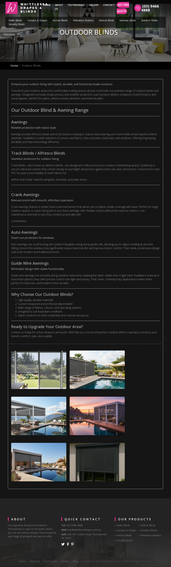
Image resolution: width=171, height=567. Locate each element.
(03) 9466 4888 (150, 8)
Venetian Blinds (127, 20)
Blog (75, 561)
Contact (109, 5)
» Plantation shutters (150, 535)
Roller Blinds (15, 20)
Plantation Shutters (83, 20)
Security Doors (17, 24)
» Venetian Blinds (148, 530)
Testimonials (76, 5)
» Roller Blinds (122, 525)
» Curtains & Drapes (125, 530)
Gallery (94, 5)
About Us (59, 6)
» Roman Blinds (123, 535)
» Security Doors (124, 540)
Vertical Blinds (106, 20)
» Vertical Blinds (147, 525)
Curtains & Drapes (37, 20)
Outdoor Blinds (149, 20)
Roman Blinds (60, 20)
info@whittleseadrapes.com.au (84, 529)
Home (48, 5)
